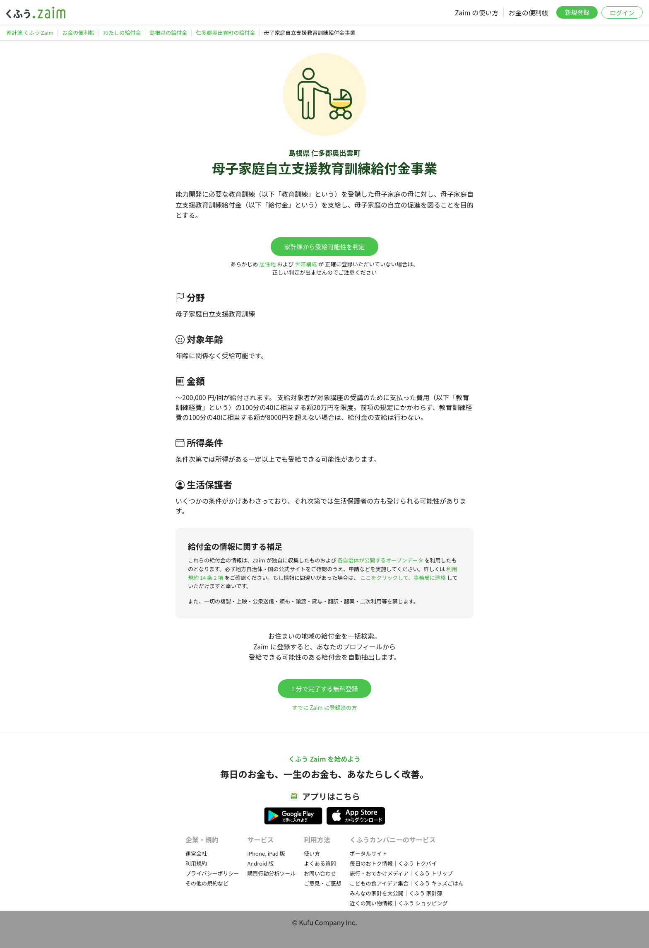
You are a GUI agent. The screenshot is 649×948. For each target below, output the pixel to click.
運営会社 (196, 853)
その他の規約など (206, 883)
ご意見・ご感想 (322, 883)
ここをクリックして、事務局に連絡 (403, 577)
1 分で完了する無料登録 (324, 688)
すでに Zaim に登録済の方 (324, 708)
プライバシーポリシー (212, 873)
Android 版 (260, 863)
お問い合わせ (320, 873)
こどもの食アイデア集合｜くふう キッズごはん (407, 883)
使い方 (312, 853)
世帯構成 (306, 264)
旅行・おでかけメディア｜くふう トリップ (401, 873)
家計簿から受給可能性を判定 (324, 246)
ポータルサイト (368, 853)
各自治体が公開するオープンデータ (380, 560)
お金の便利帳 (528, 12)
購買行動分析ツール (271, 873)
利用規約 (196, 863)
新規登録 (577, 12)
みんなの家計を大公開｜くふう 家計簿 (396, 893)
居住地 (267, 264)
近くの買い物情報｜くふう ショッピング (399, 903)
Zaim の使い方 (476, 12)
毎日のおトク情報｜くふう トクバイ (393, 863)
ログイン (622, 12)
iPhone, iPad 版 (266, 853)
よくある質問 (320, 863)
